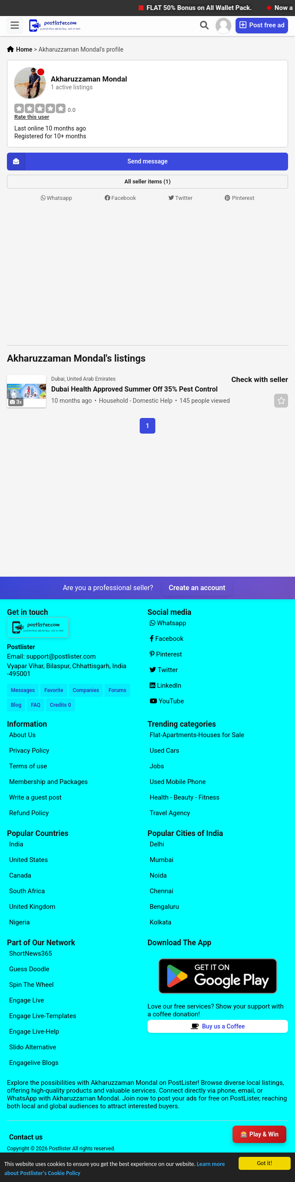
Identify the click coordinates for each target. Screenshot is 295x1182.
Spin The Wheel (31, 985)
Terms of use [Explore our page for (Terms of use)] (28, 766)
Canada (20, 875)
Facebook (120, 198)
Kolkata (160, 922)
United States (28, 860)
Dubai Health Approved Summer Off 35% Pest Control (134, 389)
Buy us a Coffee (218, 1026)
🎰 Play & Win (259, 1134)
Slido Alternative (32, 1047)
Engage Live (26, 1000)
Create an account (197, 588)
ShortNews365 (30, 953)
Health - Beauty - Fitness (185, 797)
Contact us (26, 1137)
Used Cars (164, 750)
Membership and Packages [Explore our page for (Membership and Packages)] (48, 782)
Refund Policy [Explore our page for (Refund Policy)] (29, 813)
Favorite (53, 690)
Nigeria (19, 922)
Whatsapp (56, 198)
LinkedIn (165, 685)
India (16, 844)
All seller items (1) (147, 181)
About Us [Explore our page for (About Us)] (22, 735)
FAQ (35, 705)
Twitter (180, 198)
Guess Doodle (29, 969)
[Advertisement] (147, 274)
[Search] (204, 25)
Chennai (161, 891)
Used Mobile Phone (178, 782)
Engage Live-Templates (42, 1016)
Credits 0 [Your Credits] (60, 705)
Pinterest (239, 198)
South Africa (27, 891)
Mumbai (162, 860)
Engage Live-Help (34, 1031)
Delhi (157, 844)
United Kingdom (32, 907)
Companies (86, 690)
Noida (158, 875)
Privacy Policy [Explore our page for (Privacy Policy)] (29, 750)
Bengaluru (164, 907)
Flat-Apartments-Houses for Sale (197, 735)
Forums (117, 690)
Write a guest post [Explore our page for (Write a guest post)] (35, 797)
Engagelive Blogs (34, 1063)
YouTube (167, 701)
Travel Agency (170, 813)
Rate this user (31, 117)
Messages (23, 690)
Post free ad (262, 25)
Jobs (157, 766)
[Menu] (15, 25)
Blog (16, 705)
